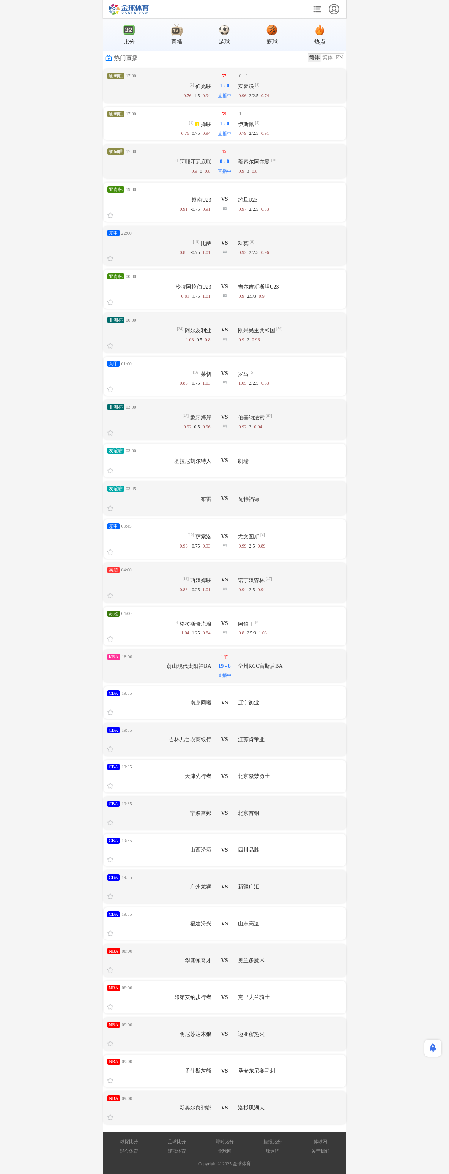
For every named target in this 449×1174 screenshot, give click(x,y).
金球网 (225, 1151)
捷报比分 (272, 1141)
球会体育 (129, 1151)
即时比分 (225, 1141)
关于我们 (320, 1151)
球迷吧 (272, 1151)
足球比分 (177, 1141)
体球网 (320, 1141)
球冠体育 (177, 1151)
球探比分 (129, 1141)
